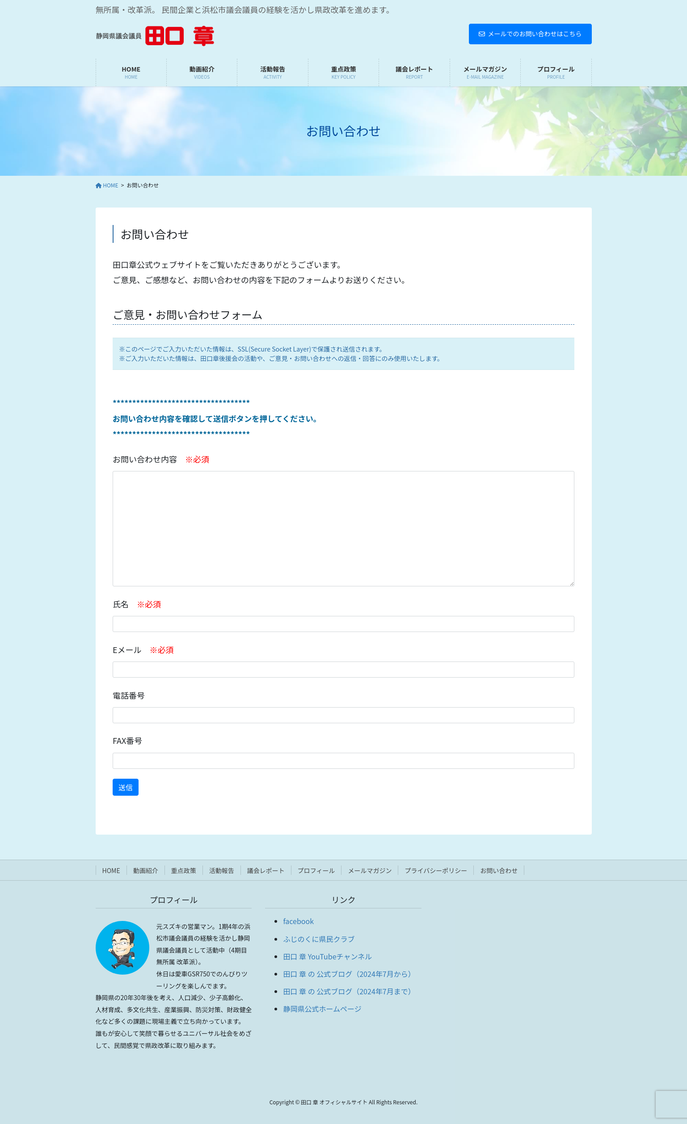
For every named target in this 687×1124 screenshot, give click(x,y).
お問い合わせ (499, 870)
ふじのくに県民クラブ (318, 938)
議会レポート (266, 870)
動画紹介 (145, 870)
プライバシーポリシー (436, 870)
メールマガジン (370, 870)
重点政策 (183, 870)
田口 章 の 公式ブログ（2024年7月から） (349, 973)
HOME (111, 870)
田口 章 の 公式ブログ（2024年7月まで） (349, 991)
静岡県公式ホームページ (322, 1008)
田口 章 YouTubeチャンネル (327, 956)
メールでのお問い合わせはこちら (530, 33)
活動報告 (221, 870)
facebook (298, 921)
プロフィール (316, 870)
